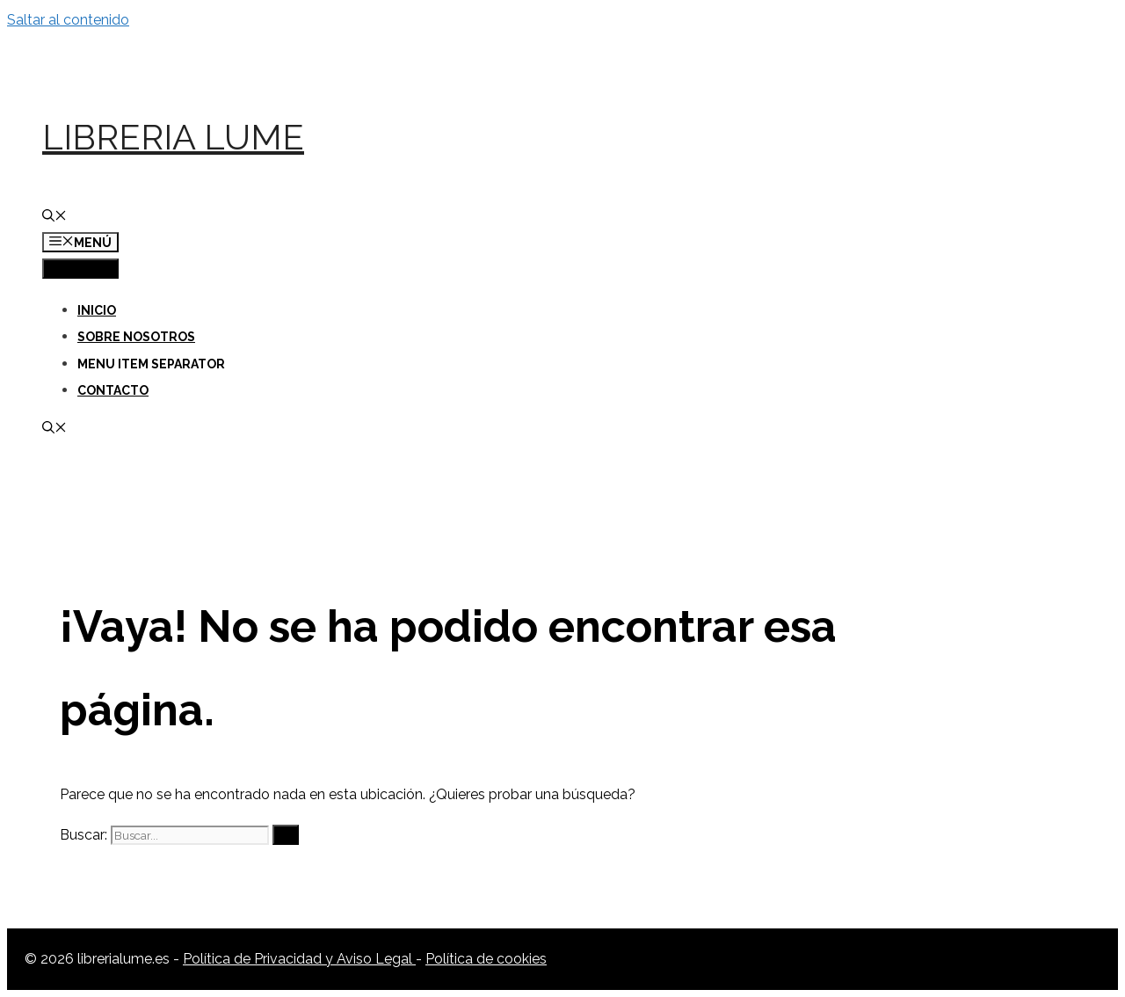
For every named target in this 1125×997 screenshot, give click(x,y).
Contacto (113, 390)
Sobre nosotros (136, 337)
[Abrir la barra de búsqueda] (54, 217)
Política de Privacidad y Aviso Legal (299, 958)
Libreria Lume (173, 136)
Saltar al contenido (68, 19)
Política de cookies (486, 958)
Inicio (96, 310)
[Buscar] (285, 835)
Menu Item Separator (151, 364)
